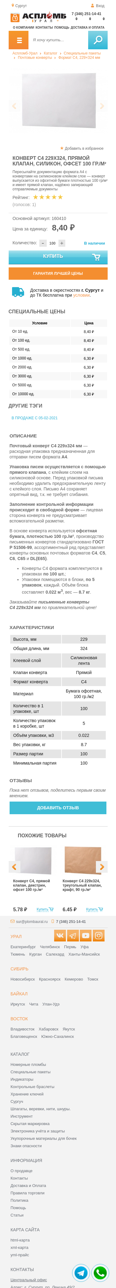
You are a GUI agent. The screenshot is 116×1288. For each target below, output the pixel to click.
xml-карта (19, 1247)
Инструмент (22, 1116)
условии (81, 295)
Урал (16, 936)
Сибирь (19, 968)
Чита (33, 1004)
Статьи (17, 1215)
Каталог (51, 53)
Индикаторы (22, 1079)
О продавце (21, 1170)
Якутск (68, 1029)
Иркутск (18, 1004)
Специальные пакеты (82, 53)
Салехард (55, 954)
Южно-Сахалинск (57, 1036)
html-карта (20, 1240)
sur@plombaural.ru (32, 922)
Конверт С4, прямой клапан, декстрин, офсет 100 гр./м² (31, 885)
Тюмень (18, 954)
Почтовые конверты (35, 57)
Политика (19, 1200)
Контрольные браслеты (32, 1086)
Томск (92, 979)
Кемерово (74, 979)
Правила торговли (28, 1193)
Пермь (70, 947)
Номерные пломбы (28, 1064)
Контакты (44, 27)
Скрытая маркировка (30, 1123)
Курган (35, 954)
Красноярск (49, 979)
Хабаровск (48, 1029)
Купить (72, 258)
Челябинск (50, 947)
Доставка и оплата (87, 27)
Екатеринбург (23, 947)
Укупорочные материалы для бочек (44, 1138)
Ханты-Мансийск (84, 954)
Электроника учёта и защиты (38, 1131)
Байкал (19, 993)
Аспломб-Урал (24, 53)
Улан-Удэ (50, 1004)
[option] (58, 100)
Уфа (84, 947)
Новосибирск (23, 979)
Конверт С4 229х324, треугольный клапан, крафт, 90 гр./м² (82, 885)
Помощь (61, 27)
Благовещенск (24, 1036)
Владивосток (23, 1029)
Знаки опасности (26, 1146)
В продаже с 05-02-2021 (35, 418)
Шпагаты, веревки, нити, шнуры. (41, 1109)
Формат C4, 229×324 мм (79, 57)
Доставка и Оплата (28, 1185)
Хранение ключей (27, 1094)
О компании (23, 27)
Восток (19, 1018)
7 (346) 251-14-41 (86, 14)
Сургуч (17, 1101)
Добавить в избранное (84, 148)
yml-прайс (20, 1255)
